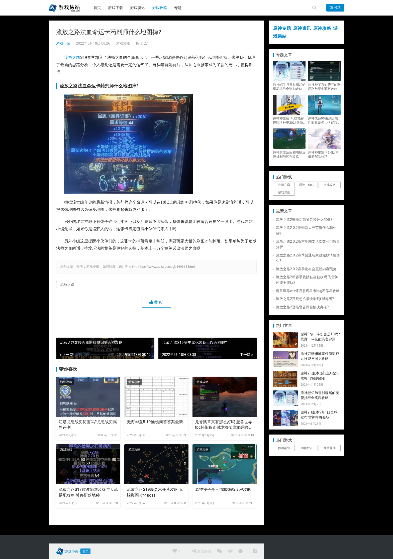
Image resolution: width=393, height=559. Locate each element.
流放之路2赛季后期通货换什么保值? (304, 220)
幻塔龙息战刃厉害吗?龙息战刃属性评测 (88, 425)
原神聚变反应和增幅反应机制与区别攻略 (289, 155)
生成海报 (201, 551)
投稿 (335, 8)
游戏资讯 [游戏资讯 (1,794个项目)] (284, 192)
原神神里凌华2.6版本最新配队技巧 (323, 155)
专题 (178, 8)
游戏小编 (63, 43)
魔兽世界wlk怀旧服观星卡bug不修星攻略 (308, 291)
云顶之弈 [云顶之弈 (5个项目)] (284, 185)
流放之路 (72, 57)
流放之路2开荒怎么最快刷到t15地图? (305, 299)
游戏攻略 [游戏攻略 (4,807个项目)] (330, 185)
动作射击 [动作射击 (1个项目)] (307, 448)
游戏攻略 (159, 8)
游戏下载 (115, 8)
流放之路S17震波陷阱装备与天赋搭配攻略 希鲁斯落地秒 (88, 492)
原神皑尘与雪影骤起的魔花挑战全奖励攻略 (289, 87)
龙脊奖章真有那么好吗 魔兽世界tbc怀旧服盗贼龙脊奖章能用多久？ (223, 425)
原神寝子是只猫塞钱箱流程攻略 (223, 489)
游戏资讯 (137, 8)
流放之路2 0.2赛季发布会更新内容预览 (306, 269)
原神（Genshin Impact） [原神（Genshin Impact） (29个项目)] (308, 185)
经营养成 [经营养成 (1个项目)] (330, 448)
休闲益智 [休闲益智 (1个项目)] (284, 448)
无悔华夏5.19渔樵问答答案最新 (155, 422)
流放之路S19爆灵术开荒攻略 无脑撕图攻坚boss (155, 492)
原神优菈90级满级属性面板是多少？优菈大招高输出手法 (324, 120)
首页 (97, 8)
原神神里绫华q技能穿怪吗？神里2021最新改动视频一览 (288, 120)
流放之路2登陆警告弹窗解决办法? (302, 307)
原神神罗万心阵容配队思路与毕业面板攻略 (324, 87)
